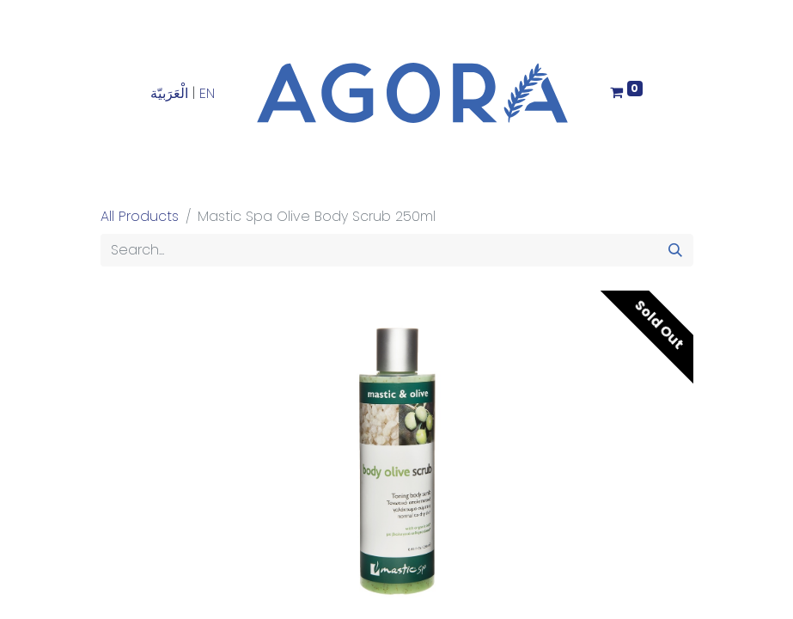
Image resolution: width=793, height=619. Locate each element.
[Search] (675, 250)
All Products (140, 216)
